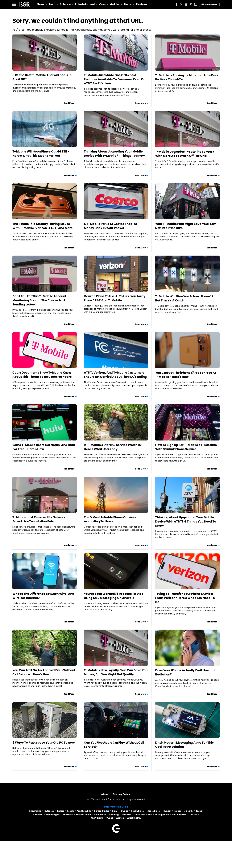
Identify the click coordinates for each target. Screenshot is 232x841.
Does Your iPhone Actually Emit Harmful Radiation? (185, 672)
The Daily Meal (179, 814)
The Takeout (97, 818)
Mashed (39, 814)
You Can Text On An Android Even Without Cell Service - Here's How (43, 672)
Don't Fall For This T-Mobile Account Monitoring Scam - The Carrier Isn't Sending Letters (39, 300)
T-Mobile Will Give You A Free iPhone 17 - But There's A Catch (185, 298)
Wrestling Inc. (134, 818)
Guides (115, 4)
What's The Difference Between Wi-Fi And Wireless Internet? (43, 596)
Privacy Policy (121, 794)
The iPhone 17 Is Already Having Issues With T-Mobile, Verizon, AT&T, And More (42, 226)
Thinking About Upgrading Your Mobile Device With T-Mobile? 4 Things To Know (114, 154)
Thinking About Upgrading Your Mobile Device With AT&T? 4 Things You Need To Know (185, 521)
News (40, 4)
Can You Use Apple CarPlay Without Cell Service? (114, 745)
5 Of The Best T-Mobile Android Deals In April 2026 (41, 77)
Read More (69, 103)
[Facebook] (176, 4)
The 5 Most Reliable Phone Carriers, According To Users (110, 519)
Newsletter (209, 4)
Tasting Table (162, 814)
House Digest (154, 811)
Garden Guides (101, 811)
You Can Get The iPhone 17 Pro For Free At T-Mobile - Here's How (185, 375)
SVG (150, 814)
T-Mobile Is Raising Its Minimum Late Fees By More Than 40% (186, 77)
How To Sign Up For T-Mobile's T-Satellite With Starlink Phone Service (186, 447)
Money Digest (53, 814)
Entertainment (85, 4)
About (105, 794)
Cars (102, 4)
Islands (177, 811)
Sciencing (114, 814)
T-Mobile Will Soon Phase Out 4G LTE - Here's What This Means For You (40, 154)
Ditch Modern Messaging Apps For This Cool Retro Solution (184, 745)
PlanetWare (100, 814)
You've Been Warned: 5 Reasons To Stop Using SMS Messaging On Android (114, 596)
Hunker (167, 811)
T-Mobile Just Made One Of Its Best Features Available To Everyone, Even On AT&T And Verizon (114, 79)
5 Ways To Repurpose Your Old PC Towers (43, 742)
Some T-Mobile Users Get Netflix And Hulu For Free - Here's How (43, 447)
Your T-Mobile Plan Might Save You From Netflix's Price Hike (185, 226)
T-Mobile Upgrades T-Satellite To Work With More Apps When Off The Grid (184, 154)
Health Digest (137, 811)
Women (120, 818)
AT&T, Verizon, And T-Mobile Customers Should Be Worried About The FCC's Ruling (115, 375)
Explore (60, 811)
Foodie (70, 811)
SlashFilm (126, 814)
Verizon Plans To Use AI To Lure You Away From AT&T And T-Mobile (114, 298)
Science (65, 4)
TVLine (110, 818)
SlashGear (139, 814)
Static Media (101, 799)
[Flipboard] (191, 4)
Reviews (142, 4)
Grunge (124, 811)
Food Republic (84, 811)
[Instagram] (186, 4)
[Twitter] (181, 4)
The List (193, 814)
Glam (114, 811)
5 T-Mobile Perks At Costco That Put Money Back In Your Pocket (110, 226)
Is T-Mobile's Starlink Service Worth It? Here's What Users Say (113, 447)
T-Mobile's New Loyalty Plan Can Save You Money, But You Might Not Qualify (116, 672)
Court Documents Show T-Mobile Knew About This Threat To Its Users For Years (42, 375)
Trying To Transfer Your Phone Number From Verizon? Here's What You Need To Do (185, 598)
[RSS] (195, 4)
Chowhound (35, 811)
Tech (52, 4)
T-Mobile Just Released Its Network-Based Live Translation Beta (39, 519)
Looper (199, 811)
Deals (128, 4)
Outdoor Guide (83, 814)
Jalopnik (188, 811)
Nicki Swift (68, 814)
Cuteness (49, 811)
